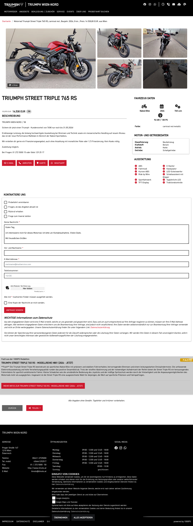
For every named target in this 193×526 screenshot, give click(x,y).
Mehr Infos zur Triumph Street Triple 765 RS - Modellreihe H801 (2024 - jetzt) (43, 385)
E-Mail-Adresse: (11, 259)
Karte (41, 163)
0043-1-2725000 (39, 458)
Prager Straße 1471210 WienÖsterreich (10, 450)
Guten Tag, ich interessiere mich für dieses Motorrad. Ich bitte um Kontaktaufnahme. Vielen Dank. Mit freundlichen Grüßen (96, 234)
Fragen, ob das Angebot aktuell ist (23, 206)
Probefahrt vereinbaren (18, 202)
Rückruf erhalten (15, 211)
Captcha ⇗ (39, 291)
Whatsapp (57, 163)
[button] (11, 11)
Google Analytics (62, 498)
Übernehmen (60, 517)
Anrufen (25, 163)
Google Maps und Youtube (66, 502)
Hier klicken (27, 288)
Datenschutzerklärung (100, 327)
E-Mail (9, 163)
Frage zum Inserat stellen (19, 216)
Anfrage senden (14, 310)
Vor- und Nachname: (13, 248)
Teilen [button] (33, 408)
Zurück (12, 408)
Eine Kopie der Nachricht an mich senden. (26, 302)
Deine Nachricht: (12, 222)
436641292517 (40, 461)
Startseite (6, 21)
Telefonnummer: (11, 270)
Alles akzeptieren (83, 517)
